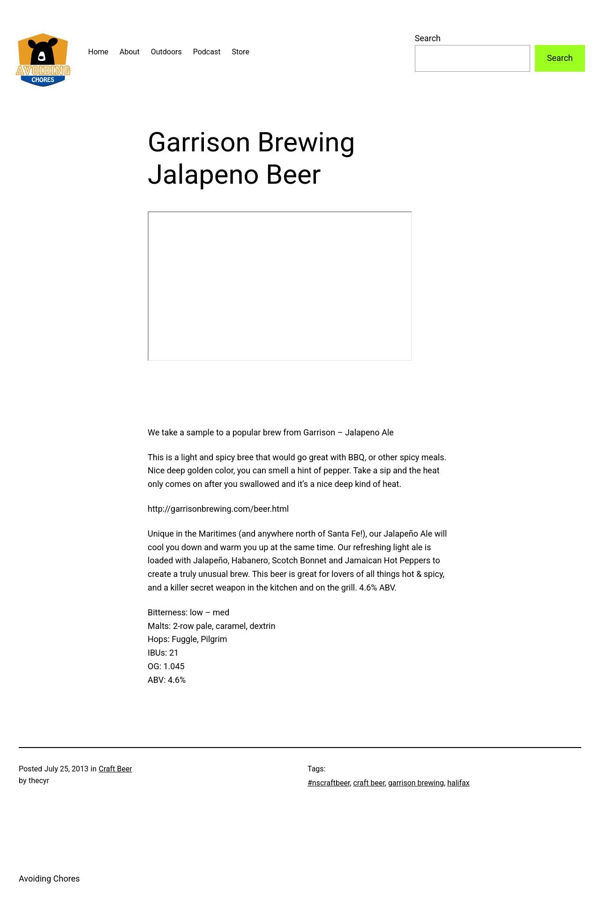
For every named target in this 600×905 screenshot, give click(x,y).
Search (428, 38)
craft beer (368, 782)
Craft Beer (115, 768)
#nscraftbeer (329, 782)
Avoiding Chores (49, 878)
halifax (458, 782)
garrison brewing (416, 782)
